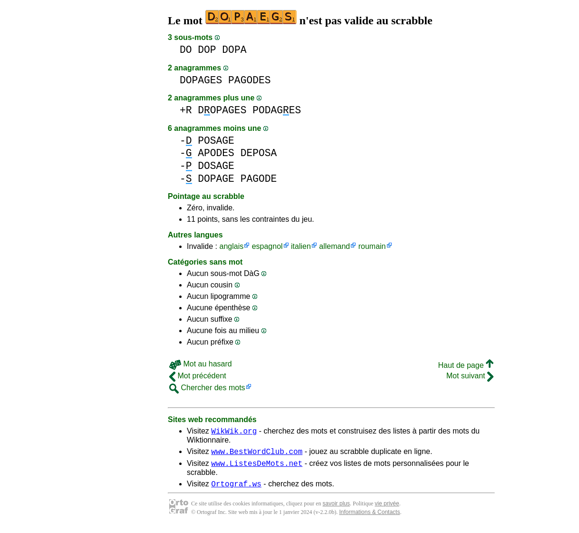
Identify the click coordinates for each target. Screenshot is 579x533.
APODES (216, 153)
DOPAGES (201, 80)
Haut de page (465, 365)
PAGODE (259, 179)
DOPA (234, 50)
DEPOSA (259, 153)
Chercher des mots (207, 388)
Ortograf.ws (236, 489)
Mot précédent (197, 376)
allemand (334, 246)
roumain (372, 246)
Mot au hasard (200, 364)
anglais (231, 246)
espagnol (267, 246)
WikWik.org (234, 432)
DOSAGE (216, 166)
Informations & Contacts (369, 517)
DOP (207, 50)
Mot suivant (469, 376)
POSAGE (216, 141)
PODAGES (276, 110)
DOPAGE (216, 179)
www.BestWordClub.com (256, 454)
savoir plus (336, 509)
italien (301, 246)
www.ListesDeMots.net (256, 467)
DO (186, 50)
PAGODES (249, 80)
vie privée (387, 509)
